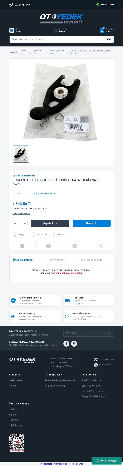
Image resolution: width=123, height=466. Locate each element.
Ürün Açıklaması (23, 259)
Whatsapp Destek (106, 460)
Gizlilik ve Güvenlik (55, 385)
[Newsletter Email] (84, 333)
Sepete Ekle (50, 223)
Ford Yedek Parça (91, 380)
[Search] (61, 39)
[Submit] (109, 333)
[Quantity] (20, 223)
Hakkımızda (15, 380)
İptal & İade (15, 425)
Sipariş (13, 414)
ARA (109, 39)
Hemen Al (91, 223)
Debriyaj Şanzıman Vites (44, 193)
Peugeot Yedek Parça (93, 396)
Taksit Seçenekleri (21, 213)
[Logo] (61, 18)
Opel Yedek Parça (91, 385)
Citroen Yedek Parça (93, 391)
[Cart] (107, 30)
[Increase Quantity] (25, 223)
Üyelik (12, 409)
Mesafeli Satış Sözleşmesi (60, 380)
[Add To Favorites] (39, 234)
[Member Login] (60, 30)
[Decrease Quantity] (15, 223)
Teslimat (14, 419)
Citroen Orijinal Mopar (24, 176)
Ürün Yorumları (56, 259)
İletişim (13, 385)
